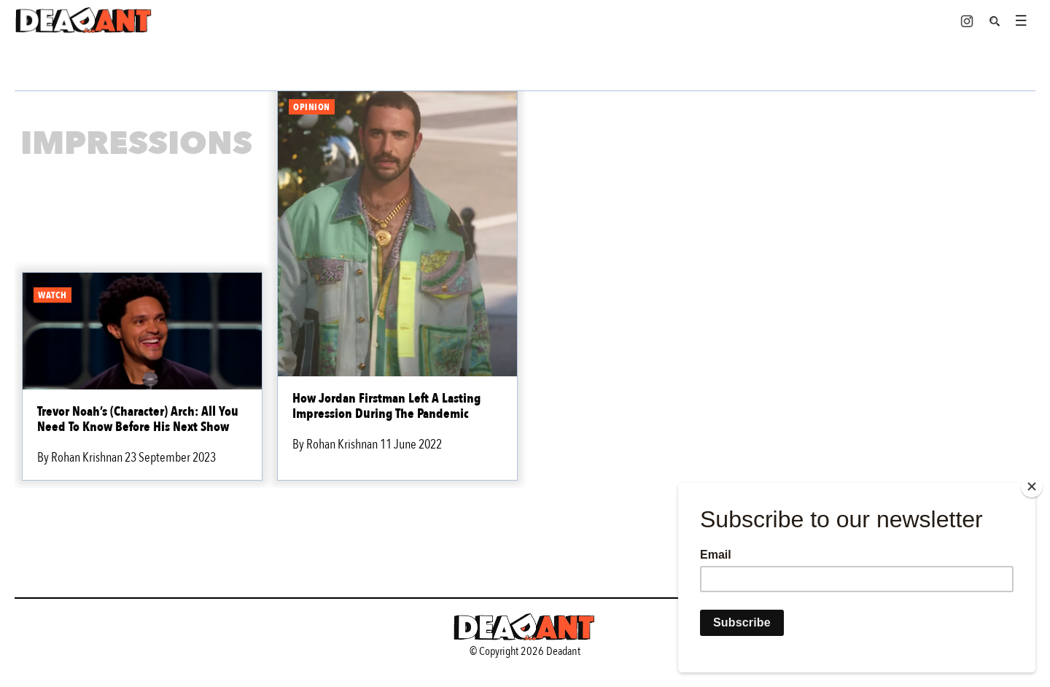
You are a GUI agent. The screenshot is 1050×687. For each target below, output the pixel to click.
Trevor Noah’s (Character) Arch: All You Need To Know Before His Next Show (137, 419)
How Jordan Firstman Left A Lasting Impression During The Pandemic (386, 406)
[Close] (1032, 486)
